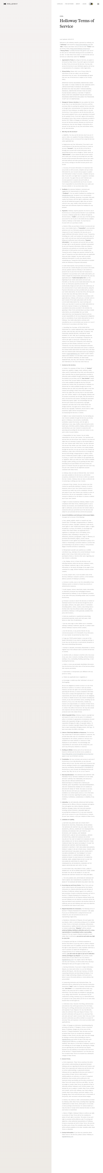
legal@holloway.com (67, 959)
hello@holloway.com (67, 195)
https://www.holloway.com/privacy (80, 48)
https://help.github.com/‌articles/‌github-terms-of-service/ (77, 754)
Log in (84, 4)
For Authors (69, 4)
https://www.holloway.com (83, 44)
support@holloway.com (73, 353)
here (91, 727)
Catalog (60, 4)
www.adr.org (90, 992)
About (78, 4)
